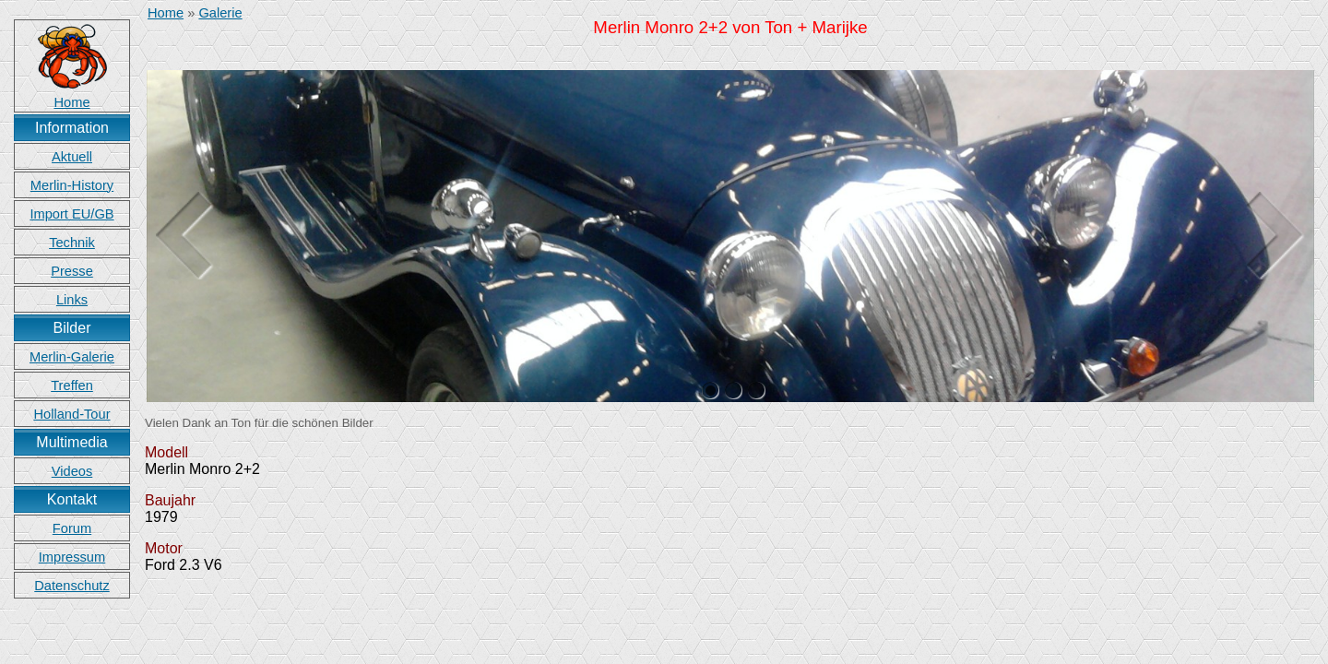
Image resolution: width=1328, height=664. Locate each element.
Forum (72, 528)
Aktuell (72, 156)
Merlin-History (71, 185)
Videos (72, 471)
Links (72, 299)
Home (166, 13)
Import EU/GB (71, 214)
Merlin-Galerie (72, 357)
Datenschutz (71, 585)
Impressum (72, 557)
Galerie (220, 13)
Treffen (72, 385)
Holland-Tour (71, 414)
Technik (72, 242)
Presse (72, 271)
